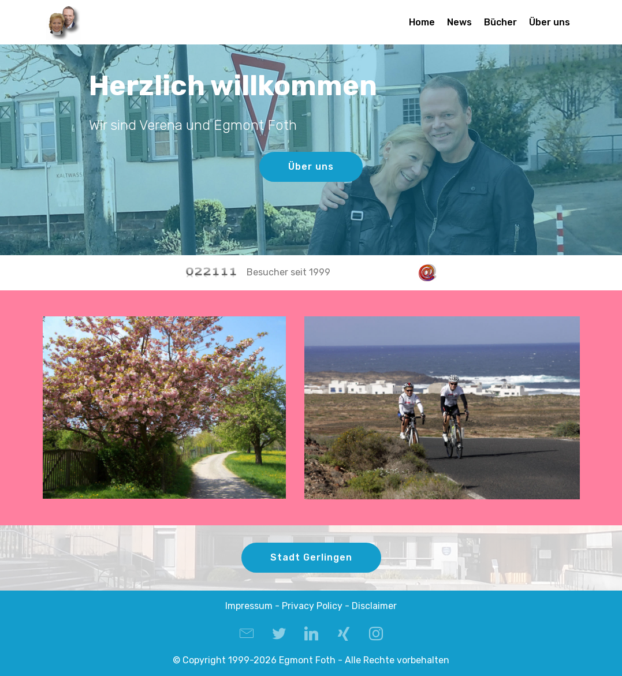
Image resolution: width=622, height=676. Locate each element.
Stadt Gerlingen (311, 557)
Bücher (500, 22)
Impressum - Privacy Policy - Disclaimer (311, 605)
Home (422, 22)
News (459, 22)
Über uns (549, 22)
